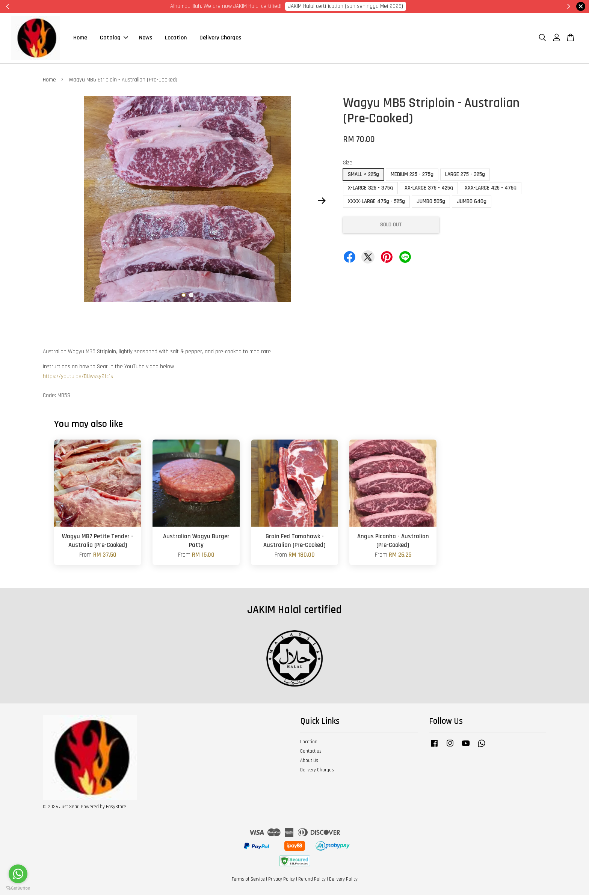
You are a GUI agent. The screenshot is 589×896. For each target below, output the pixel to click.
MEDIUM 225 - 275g (412, 175)
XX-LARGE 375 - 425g (429, 189)
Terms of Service (248, 880)
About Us (309, 762)
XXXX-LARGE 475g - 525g (376, 202)
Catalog (114, 38)
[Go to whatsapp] (18, 873)
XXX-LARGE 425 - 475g (491, 189)
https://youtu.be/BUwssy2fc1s (78, 377)
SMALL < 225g (363, 175)
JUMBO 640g (471, 202)
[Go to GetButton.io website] (18, 888)
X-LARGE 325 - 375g (370, 189)
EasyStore (116, 808)
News (145, 38)
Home (80, 38)
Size (347, 163)
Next (321, 201)
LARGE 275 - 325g (465, 175)
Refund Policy (312, 880)
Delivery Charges (220, 38)
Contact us (311, 752)
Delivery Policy (343, 880)
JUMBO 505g (431, 202)
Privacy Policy (281, 880)
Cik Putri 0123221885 (389, 6)
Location (176, 38)
